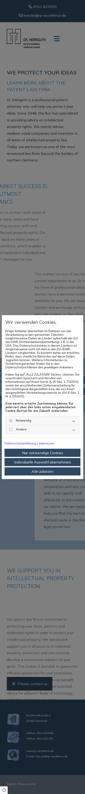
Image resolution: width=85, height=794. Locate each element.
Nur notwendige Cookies (42, 453)
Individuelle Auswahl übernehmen (42, 462)
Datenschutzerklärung (20, 443)
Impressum (46, 443)
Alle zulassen (42, 471)
